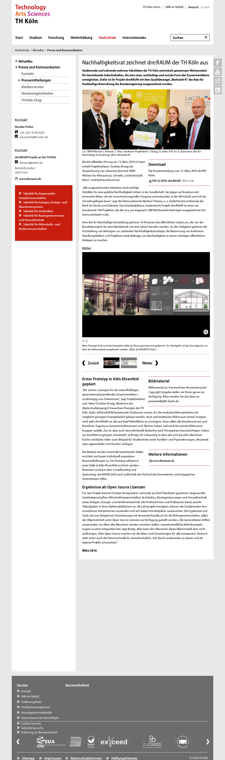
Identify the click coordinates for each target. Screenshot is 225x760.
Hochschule (107, 37)
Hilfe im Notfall (174, 7)
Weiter (147, 362)
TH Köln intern (151, 7)
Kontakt (27, 73)
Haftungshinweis (124, 748)
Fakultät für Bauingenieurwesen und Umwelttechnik (41, 217)
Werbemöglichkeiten (37, 93)
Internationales (134, 37)
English (205, 7)
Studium (35, 37)
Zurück (93, 362)
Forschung (56, 37)
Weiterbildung (81, 37)
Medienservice (32, 86)
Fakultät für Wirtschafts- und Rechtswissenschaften (39, 226)
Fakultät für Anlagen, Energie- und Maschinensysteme (43, 204)
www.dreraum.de (30, 179)
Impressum (52, 748)
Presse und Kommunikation (39, 67)
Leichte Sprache (79, 691)
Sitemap (28, 748)
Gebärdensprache (81, 696)
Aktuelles (38, 50)
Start (19, 37)
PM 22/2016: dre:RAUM (173, 181)
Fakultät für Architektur (38, 211)
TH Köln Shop (31, 100)
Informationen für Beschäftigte (40, 718)
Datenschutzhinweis (86, 748)
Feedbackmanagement (35, 707)
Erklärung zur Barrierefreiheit (88, 702)
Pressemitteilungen (36, 80)
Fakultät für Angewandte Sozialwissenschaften (37, 195)
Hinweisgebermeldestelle (36, 712)
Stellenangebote (31, 702)
